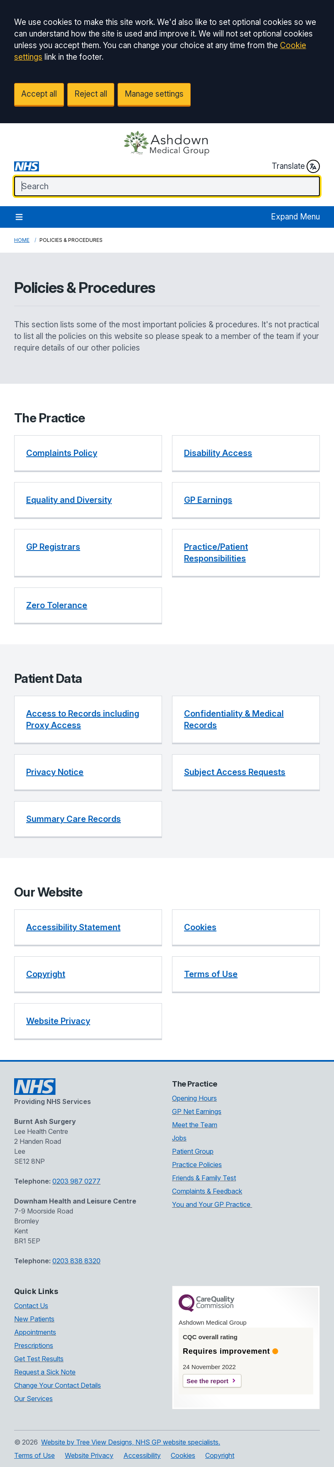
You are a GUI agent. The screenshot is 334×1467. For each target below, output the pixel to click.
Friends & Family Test (204, 1178)
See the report (207, 1380)
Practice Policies (197, 1164)
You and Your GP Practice (212, 1204)
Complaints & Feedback (207, 1191)
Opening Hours (194, 1098)
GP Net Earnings (196, 1111)
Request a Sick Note (45, 1372)
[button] (88, 453)
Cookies (183, 1455)
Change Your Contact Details (57, 1385)
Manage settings (154, 94)
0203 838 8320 (76, 1261)
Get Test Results (39, 1359)
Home (21, 240)
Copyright (219, 1455)
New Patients (34, 1319)
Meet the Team (194, 1125)
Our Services (33, 1398)
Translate (296, 166)
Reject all (90, 94)
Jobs (179, 1138)
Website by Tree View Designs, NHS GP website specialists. (130, 1442)
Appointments (35, 1332)
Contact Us (31, 1305)
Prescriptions (33, 1345)
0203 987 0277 (76, 1181)
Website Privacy (89, 1455)
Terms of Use (34, 1455)
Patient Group (193, 1151)
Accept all (39, 94)
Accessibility (142, 1455)
